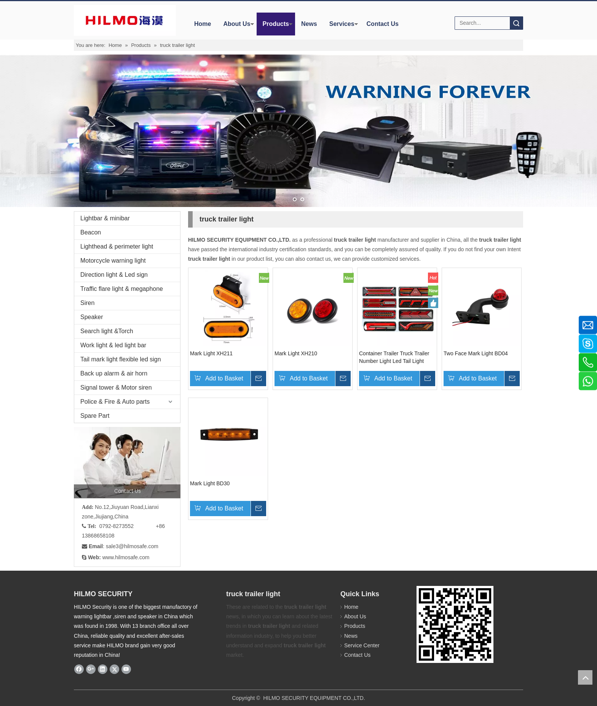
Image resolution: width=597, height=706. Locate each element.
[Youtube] (126, 669)
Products (276, 24)
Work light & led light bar (113, 345)
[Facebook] (79, 669)
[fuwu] (127, 462)
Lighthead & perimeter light (116, 246)
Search (516, 23)
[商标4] (124, 20)
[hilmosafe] (455, 624)
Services (341, 24)
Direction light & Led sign (114, 274)
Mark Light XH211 (211, 353)
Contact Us (383, 24)
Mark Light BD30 (210, 483)
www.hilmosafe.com (126, 557)
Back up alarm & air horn (113, 373)
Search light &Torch (106, 331)
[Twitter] (114, 669)
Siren (87, 303)
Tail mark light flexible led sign (120, 359)
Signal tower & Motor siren (116, 387)
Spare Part (94, 415)
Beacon (90, 232)
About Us (236, 24)
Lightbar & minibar (105, 218)
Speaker (91, 317)
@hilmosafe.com (138, 546)
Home (202, 24)
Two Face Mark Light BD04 (476, 353)
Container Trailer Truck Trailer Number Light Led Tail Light (394, 357)
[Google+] (91, 669)
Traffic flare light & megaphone (121, 289)
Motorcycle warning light (113, 260)
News (309, 24)
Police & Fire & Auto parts (115, 401)
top (585, 677)
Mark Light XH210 (296, 353)
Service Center (362, 645)
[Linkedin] (102, 669)
